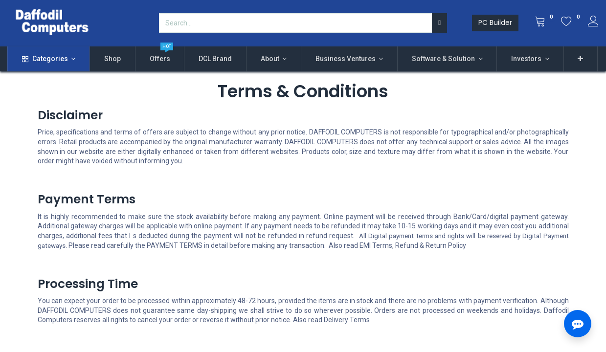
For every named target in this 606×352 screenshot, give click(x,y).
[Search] (439, 23)
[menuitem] (112, 59)
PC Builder (495, 22)
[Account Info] (593, 22)
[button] (581, 59)
